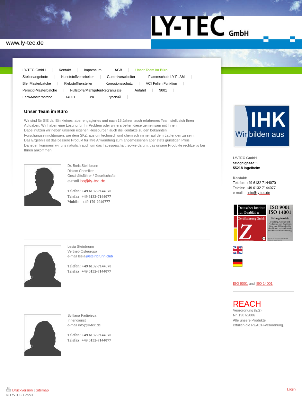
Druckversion (19, 390)
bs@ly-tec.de (92, 180)
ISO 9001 (240, 283)
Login (291, 389)
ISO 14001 (264, 283)
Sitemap (42, 390)
